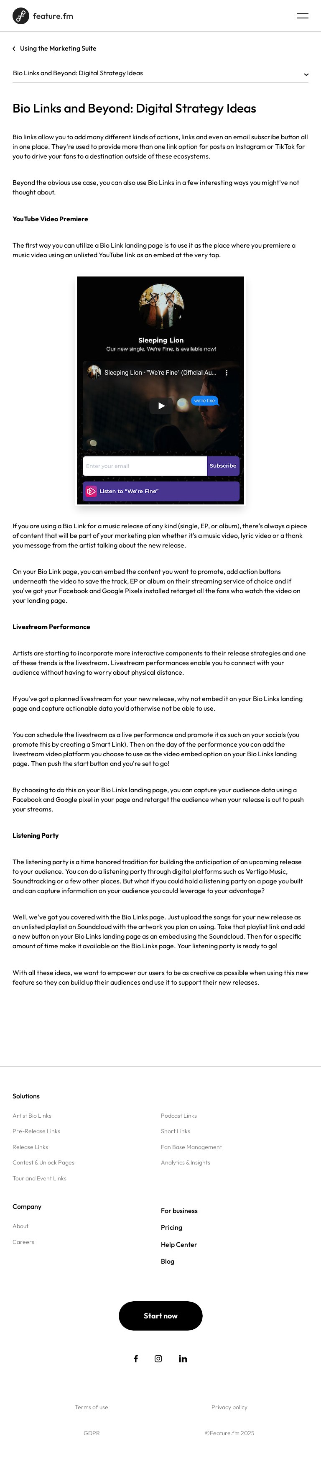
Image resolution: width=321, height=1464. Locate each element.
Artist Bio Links (32, 1115)
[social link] (136, 1359)
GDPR (92, 1433)
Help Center (179, 1244)
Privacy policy (229, 1407)
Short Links (175, 1131)
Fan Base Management (191, 1147)
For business (179, 1210)
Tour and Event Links (39, 1178)
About (20, 1226)
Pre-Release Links (36, 1131)
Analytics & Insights (185, 1162)
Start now (161, 1316)
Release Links (30, 1147)
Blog (167, 1261)
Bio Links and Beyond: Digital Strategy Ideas (160, 73)
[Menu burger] (302, 15)
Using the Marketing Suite (58, 48)
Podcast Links (179, 1115)
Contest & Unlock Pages (43, 1162)
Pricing (171, 1227)
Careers (23, 1242)
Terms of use (91, 1407)
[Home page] (43, 16)
